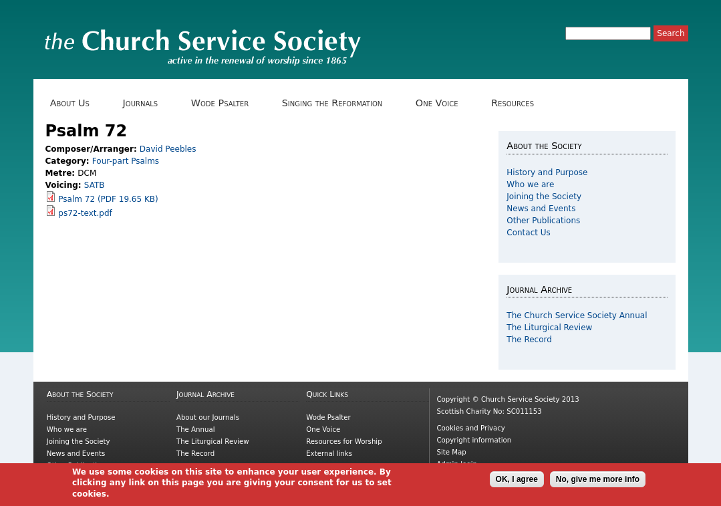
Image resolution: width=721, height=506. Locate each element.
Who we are (530, 184)
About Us (74, 103)
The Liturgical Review (549, 327)
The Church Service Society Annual (577, 315)
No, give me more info (597, 482)
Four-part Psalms (125, 161)
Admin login (456, 464)
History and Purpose (547, 172)
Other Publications (543, 220)
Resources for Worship (344, 441)
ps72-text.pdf (85, 213)
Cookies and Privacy (470, 428)
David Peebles (168, 149)
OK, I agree (517, 482)
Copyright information (473, 440)
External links (329, 453)
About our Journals (207, 417)
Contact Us (529, 232)
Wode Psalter (224, 103)
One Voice (441, 103)
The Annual (195, 429)
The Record (529, 339)
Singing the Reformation (336, 103)
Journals (145, 103)
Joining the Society (544, 196)
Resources (517, 103)
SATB (94, 185)
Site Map (451, 452)
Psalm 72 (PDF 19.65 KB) (108, 199)
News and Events (541, 208)
